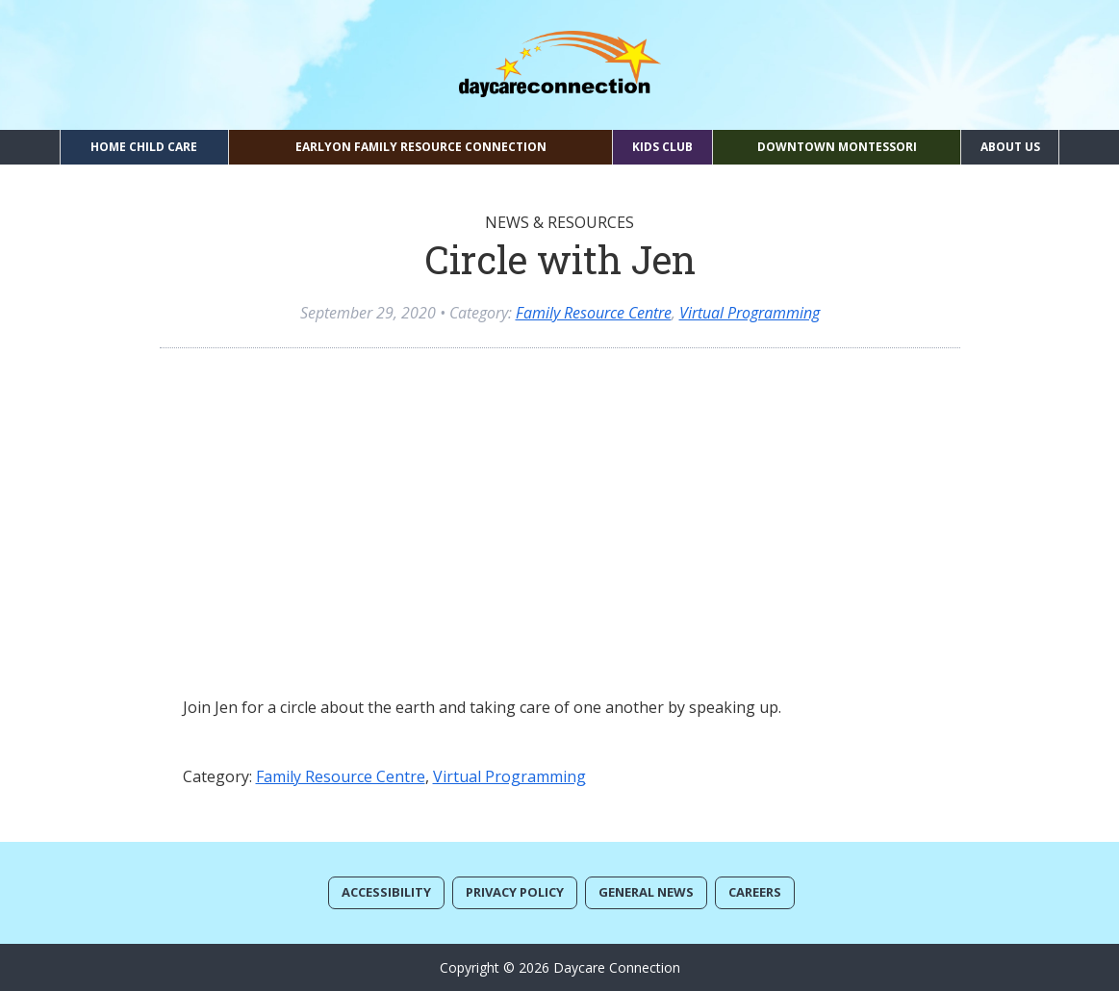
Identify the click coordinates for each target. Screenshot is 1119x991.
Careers (754, 892)
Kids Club (662, 147)
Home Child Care (143, 147)
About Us (1010, 147)
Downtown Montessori (837, 147)
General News (646, 892)
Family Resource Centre (594, 312)
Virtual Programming (749, 312)
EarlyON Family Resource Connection (421, 147)
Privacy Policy (515, 892)
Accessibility (386, 892)
